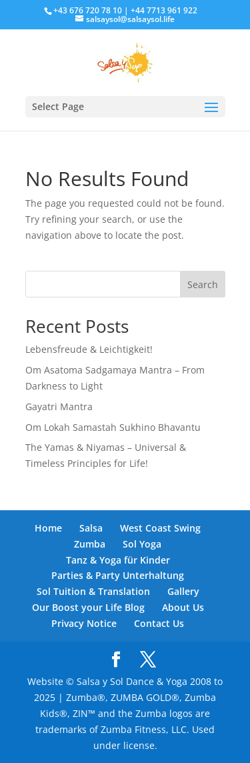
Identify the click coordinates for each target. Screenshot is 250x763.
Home (48, 528)
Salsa (91, 528)
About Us (183, 607)
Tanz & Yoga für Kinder (118, 560)
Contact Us (159, 623)
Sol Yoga (142, 544)
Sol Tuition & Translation (93, 591)
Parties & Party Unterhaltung (117, 575)
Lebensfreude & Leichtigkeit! (89, 349)
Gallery (183, 591)
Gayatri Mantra (59, 406)
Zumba (89, 544)
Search (202, 284)
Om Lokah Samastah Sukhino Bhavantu (113, 427)
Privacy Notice (84, 623)
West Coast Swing (160, 528)
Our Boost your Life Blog (88, 607)
